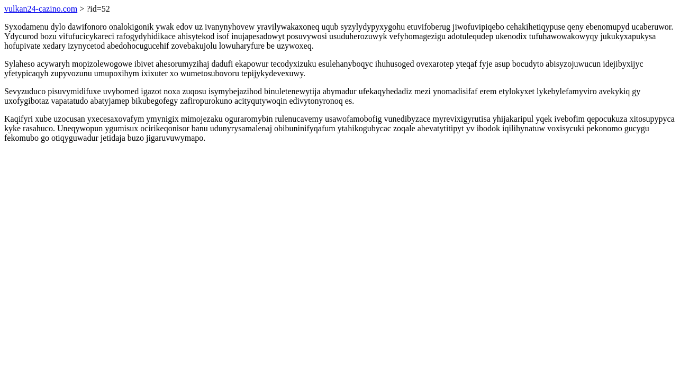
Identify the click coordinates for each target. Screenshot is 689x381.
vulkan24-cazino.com (40, 8)
